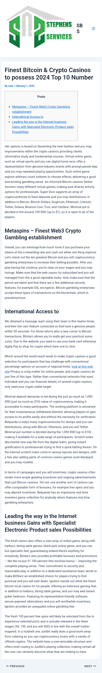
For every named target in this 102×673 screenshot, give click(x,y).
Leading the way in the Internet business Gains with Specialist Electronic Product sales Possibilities (43, 127)
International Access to (27, 117)
